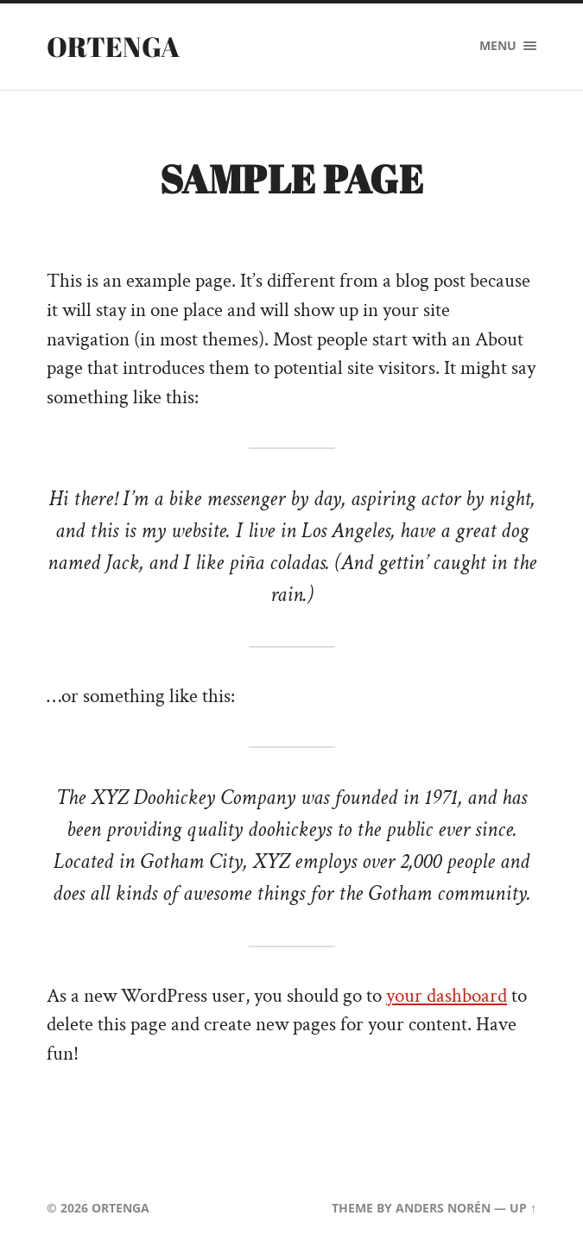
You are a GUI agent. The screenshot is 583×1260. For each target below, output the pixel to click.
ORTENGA (113, 46)
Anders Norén (443, 1208)
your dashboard (446, 996)
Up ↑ (523, 1208)
